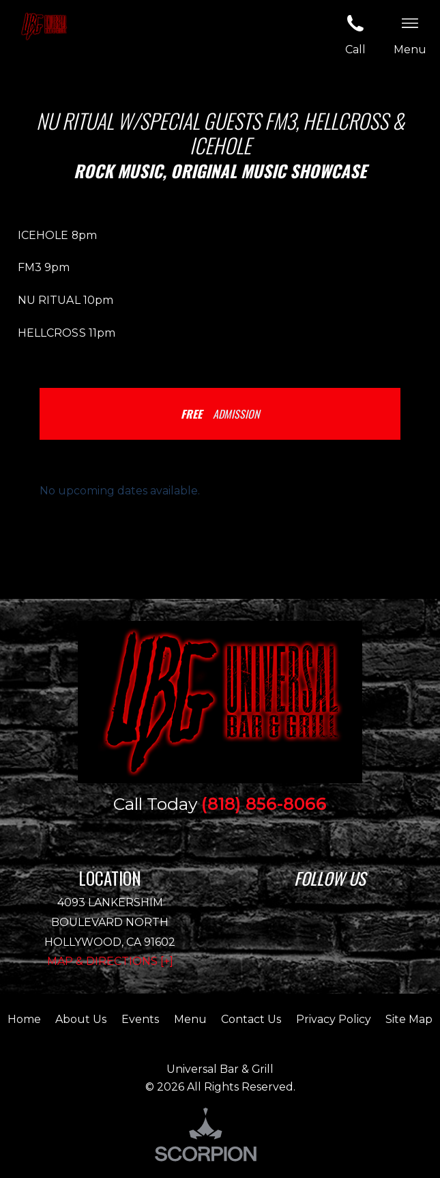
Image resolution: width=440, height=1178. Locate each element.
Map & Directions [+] (110, 961)
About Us (80, 1019)
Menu (190, 1019)
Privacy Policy (333, 1019)
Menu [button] (410, 33)
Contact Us (251, 1019)
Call (355, 33)
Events (140, 1019)
